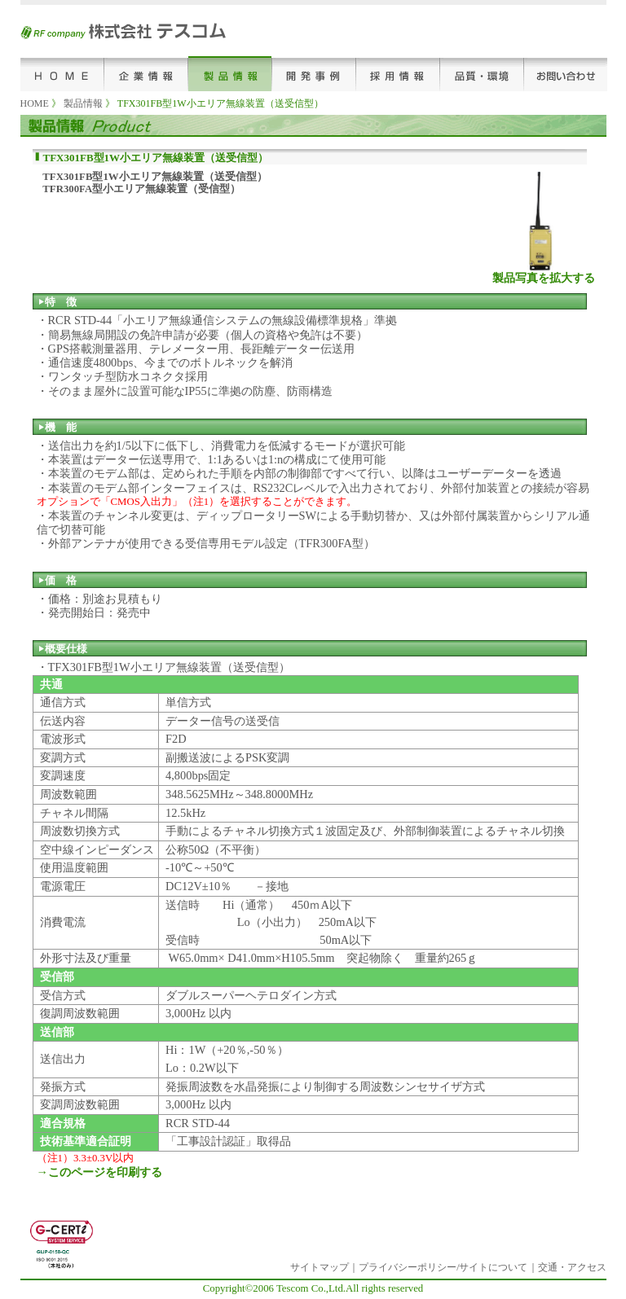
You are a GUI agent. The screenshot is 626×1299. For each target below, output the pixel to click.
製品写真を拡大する (543, 277)
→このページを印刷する (99, 1171)
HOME (62, 73)
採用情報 (398, 73)
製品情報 (230, 73)
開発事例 (314, 73)
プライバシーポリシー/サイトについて (443, 1267)
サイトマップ (319, 1267)
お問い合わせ (566, 73)
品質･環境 (482, 73)
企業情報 (146, 73)
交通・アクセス (572, 1267)
